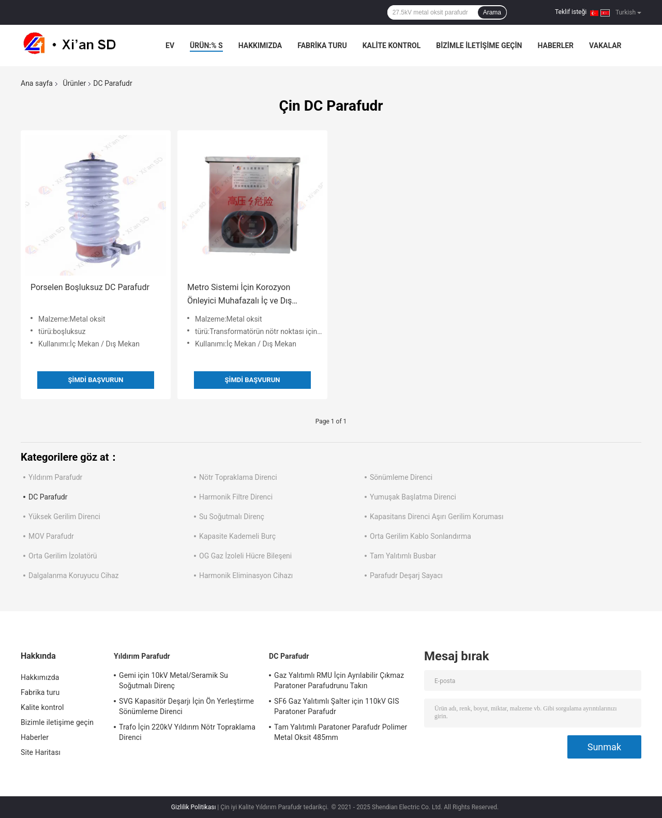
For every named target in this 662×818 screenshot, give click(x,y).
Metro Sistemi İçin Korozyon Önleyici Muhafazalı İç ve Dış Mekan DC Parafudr (239, 295)
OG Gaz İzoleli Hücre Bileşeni (245, 556)
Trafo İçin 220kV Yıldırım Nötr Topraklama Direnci (187, 732)
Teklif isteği (570, 12)
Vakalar (605, 45)
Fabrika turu (322, 45)
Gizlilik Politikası (193, 807)
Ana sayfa (37, 83)
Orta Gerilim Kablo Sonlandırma (420, 536)
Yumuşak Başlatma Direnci (413, 497)
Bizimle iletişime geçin (479, 45)
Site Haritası (41, 752)
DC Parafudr (47, 497)
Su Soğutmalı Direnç (231, 516)
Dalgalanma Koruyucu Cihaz (73, 575)
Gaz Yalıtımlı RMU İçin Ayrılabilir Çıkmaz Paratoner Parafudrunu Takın (339, 680)
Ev (170, 45)
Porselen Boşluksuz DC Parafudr (90, 287)
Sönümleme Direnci (401, 477)
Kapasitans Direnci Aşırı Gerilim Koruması (437, 516)
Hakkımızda (260, 45)
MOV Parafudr (51, 536)
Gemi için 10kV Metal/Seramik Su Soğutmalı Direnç (173, 680)
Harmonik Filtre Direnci (236, 497)
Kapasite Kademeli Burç (237, 536)
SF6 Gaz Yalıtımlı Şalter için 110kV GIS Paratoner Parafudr (336, 706)
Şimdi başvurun (96, 380)
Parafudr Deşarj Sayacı (406, 575)
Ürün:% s (206, 45)
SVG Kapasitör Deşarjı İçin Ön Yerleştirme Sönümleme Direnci (186, 706)
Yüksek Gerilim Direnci (64, 516)
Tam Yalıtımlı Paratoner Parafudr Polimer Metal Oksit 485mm (340, 732)
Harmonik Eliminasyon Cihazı (246, 575)
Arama (492, 12)
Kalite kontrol (392, 45)
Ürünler (74, 83)
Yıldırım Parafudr (55, 477)
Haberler (555, 45)
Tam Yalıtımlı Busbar (403, 556)
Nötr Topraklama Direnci (238, 477)
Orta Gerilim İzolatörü (62, 556)
